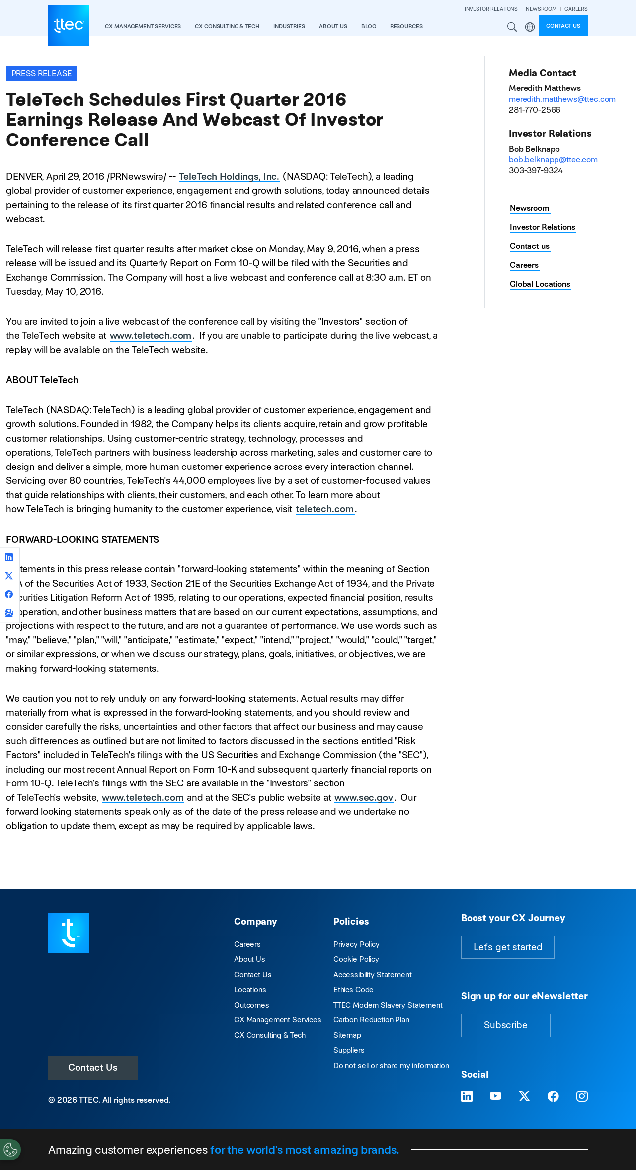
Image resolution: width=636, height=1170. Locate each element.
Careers (524, 265)
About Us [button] (333, 26)
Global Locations (540, 284)
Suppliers (349, 1050)
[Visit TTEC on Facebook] (553, 1096)
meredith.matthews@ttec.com (562, 99)
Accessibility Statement (372, 974)
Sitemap (347, 1035)
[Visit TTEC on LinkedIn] (467, 1096)
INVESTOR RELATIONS (491, 9)
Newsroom (530, 208)
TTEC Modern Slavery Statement (388, 1005)
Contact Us (93, 1067)
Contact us (563, 25)
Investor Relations (542, 227)
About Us (249, 959)
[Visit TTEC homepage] (68, 932)
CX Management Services (277, 1019)
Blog (368, 26)
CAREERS (576, 9)
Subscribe (506, 1025)
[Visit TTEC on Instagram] (582, 1096)
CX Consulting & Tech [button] (227, 26)
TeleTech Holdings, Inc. (229, 176)
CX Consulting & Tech (270, 1035)
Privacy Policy (356, 944)
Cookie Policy (356, 959)
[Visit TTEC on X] (524, 1096)
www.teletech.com (151, 335)
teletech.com (324, 509)
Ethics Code (353, 989)
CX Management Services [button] (143, 26)
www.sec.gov (363, 797)
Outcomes (251, 1005)
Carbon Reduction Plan (371, 1019)
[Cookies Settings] (10, 1149)
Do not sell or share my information (391, 1065)
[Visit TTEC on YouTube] (495, 1096)
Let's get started (508, 947)
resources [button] (406, 26)
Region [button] (530, 27)
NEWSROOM (541, 9)
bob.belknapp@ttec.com (553, 160)
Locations (250, 989)
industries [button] (289, 26)
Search (512, 27)
